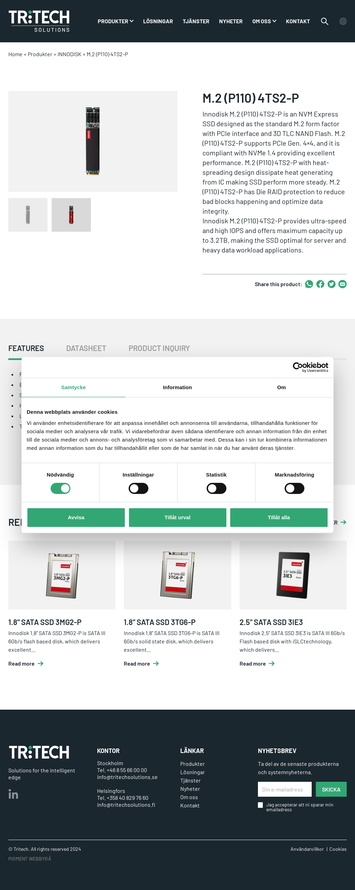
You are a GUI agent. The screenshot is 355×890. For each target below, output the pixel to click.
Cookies (338, 849)
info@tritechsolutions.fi (126, 804)
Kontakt (298, 21)
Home (15, 54)
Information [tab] (177, 387)
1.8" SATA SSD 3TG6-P (160, 621)
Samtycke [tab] (73, 387)
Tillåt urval (178, 517)
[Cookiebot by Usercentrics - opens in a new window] (298, 367)
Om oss (261, 21)
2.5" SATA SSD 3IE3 (271, 621)
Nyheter (231, 21)
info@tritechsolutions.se (127, 776)
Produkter (40, 54)
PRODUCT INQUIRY (159, 348)
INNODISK (69, 54)
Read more (21, 663)
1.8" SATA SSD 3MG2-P (44, 621)
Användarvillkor (307, 849)
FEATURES (26, 348)
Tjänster (196, 21)
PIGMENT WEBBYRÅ (29, 859)
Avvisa (76, 517)
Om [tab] (281, 387)
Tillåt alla (279, 517)
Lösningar (158, 21)
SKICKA (331, 789)
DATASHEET (86, 348)
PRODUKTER (113, 21)
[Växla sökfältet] (324, 21)
